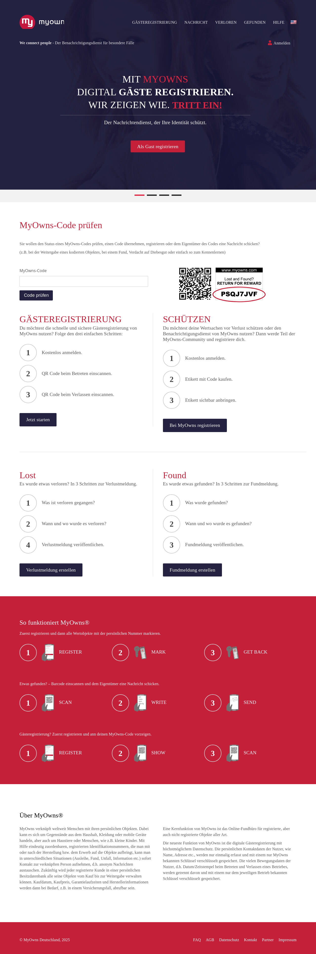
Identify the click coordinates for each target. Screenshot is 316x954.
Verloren (223, 22)
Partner (265, 940)
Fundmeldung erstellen (195, 573)
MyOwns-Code (35, 270)
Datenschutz (227, 940)
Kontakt (247, 940)
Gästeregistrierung (151, 22)
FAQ (194, 940)
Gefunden (252, 22)
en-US (291, 22)
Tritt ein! (200, 104)
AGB (207, 940)
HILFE (276, 22)
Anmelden (279, 43)
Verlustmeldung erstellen (57, 573)
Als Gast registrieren (160, 146)
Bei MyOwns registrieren (198, 428)
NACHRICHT (193, 22)
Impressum (285, 940)
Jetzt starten (42, 422)
